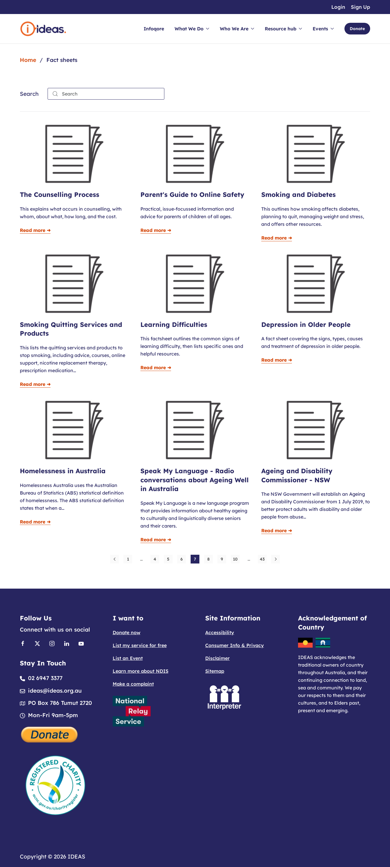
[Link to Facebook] (23, 643)
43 (262, 559)
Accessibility (219, 632)
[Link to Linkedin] (66, 643)
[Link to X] (37, 643)
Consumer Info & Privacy (234, 645)
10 (235, 559)
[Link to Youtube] (81, 643)
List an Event (128, 658)
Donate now (126, 632)
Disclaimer (217, 658)
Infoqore (154, 29)
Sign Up (360, 7)
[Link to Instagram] (52, 643)
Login (338, 7)
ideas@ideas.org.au (55, 690)
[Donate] (49, 734)
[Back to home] (43, 28)
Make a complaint (133, 684)
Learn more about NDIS (140, 671)
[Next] (275, 559)
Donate (357, 28)
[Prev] (114, 559)
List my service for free (140, 645)
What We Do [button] (192, 29)
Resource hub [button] (283, 29)
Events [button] (323, 29)
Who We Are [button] (237, 29)
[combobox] (106, 94)
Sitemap (214, 671)
